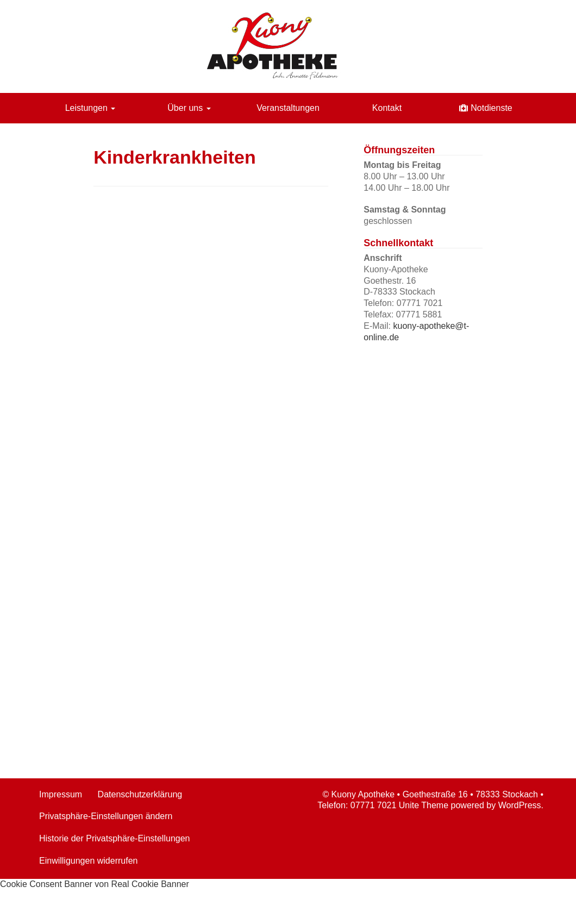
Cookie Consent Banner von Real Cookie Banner (94, 884)
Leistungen (90, 108)
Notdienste (491, 108)
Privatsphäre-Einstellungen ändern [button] (105, 816)
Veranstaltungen (288, 108)
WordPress (519, 805)
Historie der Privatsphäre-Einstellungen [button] (114, 838)
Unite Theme (423, 805)
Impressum (60, 794)
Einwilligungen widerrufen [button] (88, 860)
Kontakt (387, 108)
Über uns (188, 108)
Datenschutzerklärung (140, 794)
